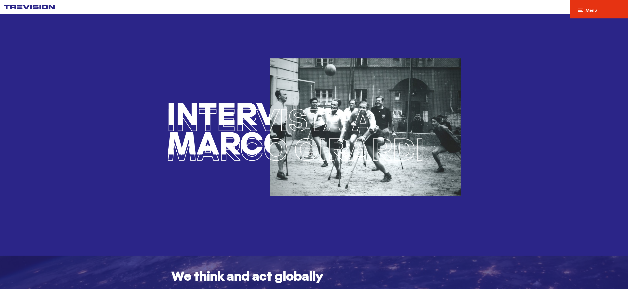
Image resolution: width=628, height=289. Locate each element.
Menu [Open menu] (587, 11)
